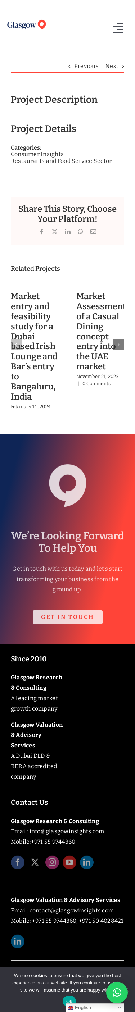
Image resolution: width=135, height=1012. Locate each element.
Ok (69, 1001)
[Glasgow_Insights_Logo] (26, 20)
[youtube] (69, 865)
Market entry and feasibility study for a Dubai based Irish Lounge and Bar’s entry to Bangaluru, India (34, 346)
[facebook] (17, 865)
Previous (86, 66)
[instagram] (52, 865)
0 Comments (96, 383)
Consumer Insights (37, 154)
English (79, 1008)
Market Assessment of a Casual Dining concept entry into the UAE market (101, 331)
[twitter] (35, 865)
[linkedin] (87, 865)
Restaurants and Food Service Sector (61, 161)
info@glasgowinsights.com (67, 831)
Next (111, 66)
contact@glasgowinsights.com (72, 910)
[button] (16, 344)
